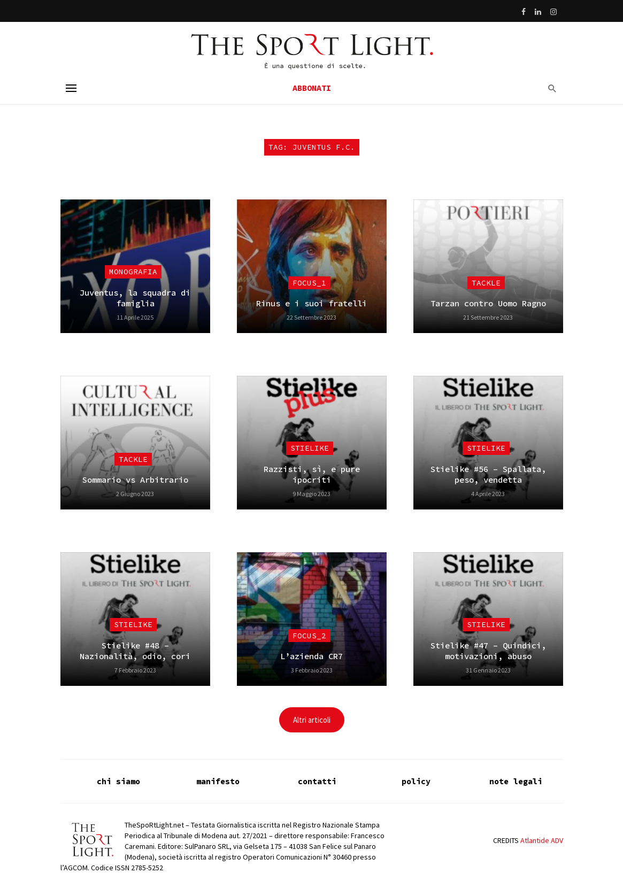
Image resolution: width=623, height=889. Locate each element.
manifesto (218, 781)
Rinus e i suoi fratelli (311, 303)
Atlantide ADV (541, 840)
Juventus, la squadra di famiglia (135, 298)
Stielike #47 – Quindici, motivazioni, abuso (488, 650)
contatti (317, 781)
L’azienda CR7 (311, 656)
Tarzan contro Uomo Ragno (488, 303)
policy (416, 781)
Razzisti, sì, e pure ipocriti (312, 474)
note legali (515, 781)
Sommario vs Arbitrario (135, 480)
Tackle (486, 283)
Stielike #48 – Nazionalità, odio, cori (135, 650)
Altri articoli (311, 720)
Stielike (309, 448)
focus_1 (309, 283)
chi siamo (118, 781)
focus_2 (309, 635)
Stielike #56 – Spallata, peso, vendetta (488, 474)
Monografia (133, 271)
